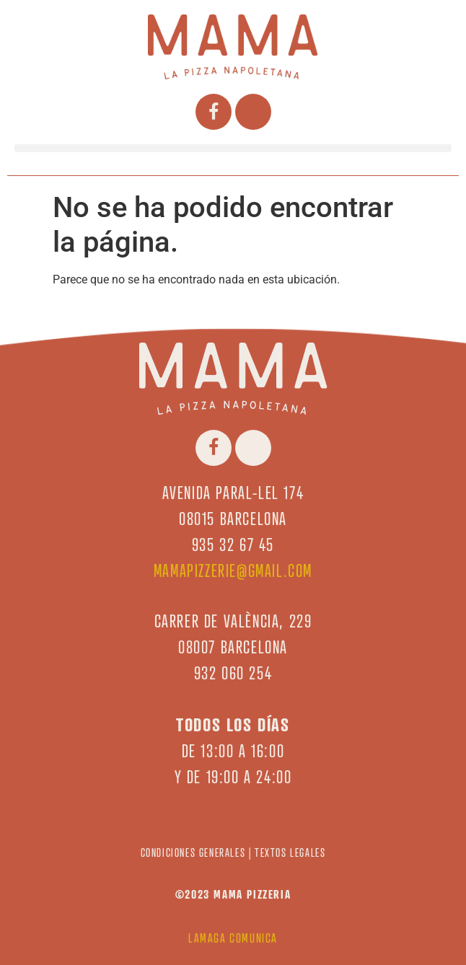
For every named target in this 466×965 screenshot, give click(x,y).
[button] (233, 148)
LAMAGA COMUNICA (233, 938)
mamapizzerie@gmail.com (233, 570)
